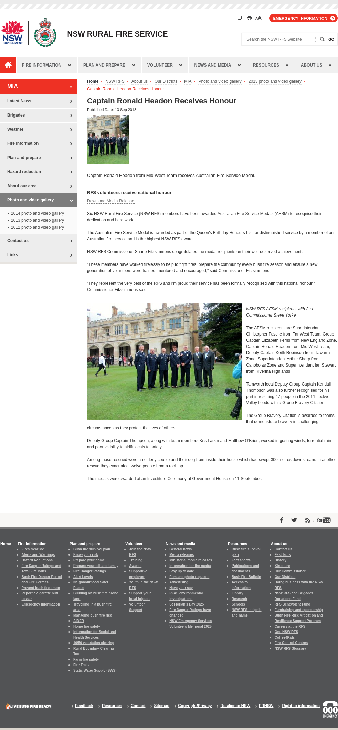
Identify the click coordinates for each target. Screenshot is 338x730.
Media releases (181, 555)
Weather (15, 129)
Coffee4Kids (285, 637)
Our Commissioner (290, 571)
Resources (266, 65)
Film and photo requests (189, 577)
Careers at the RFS (290, 626)
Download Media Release (111, 201)
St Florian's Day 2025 (186, 604)
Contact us (18, 240)
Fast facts (283, 555)
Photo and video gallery (219, 81)
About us (312, 65)
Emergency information (300, 18)
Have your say (181, 588)
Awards (135, 566)
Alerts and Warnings (38, 555)
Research (239, 599)
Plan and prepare (104, 65)
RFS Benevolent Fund (292, 604)
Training (135, 560)
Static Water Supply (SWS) (95, 670)
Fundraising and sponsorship (299, 610)
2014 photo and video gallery (37, 213)
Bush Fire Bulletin (246, 577)
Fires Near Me (33, 549)
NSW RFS (114, 81)
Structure (282, 566)
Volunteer (160, 65)
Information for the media (190, 566)
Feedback (84, 706)
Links (12, 254)
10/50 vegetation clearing (93, 643)
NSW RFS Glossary (290, 648)
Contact (138, 706)
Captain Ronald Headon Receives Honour (125, 89)
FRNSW (266, 706)
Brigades (16, 115)
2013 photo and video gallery (275, 81)
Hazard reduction (24, 171)
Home (92, 81)
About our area (21, 185)
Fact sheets (241, 560)
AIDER (78, 621)
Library (237, 593)
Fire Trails (81, 665)
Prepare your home (89, 560)
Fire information (41, 65)
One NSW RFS (286, 632)
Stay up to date (181, 571)
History (280, 560)
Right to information (301, 706)
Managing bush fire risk (92, 615)
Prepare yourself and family (95, 566)
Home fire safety (86, 626)
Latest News (19, 101)
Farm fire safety (86, 659)
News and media (212, 65)
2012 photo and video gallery (37, 227)
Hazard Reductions (37, 560)
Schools (238, 604)
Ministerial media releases (190, 560)
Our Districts (166, 81)
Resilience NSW (235, 706)
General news (180, 549)
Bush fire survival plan (91, 549)
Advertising (178, 582)
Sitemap (161, 706)
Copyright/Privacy (195, 706)
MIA (187, 81)
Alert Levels (83, 577)
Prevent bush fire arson (41, 588)
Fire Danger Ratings (89, 571)
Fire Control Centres (291, 643)
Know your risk (85, 555)
